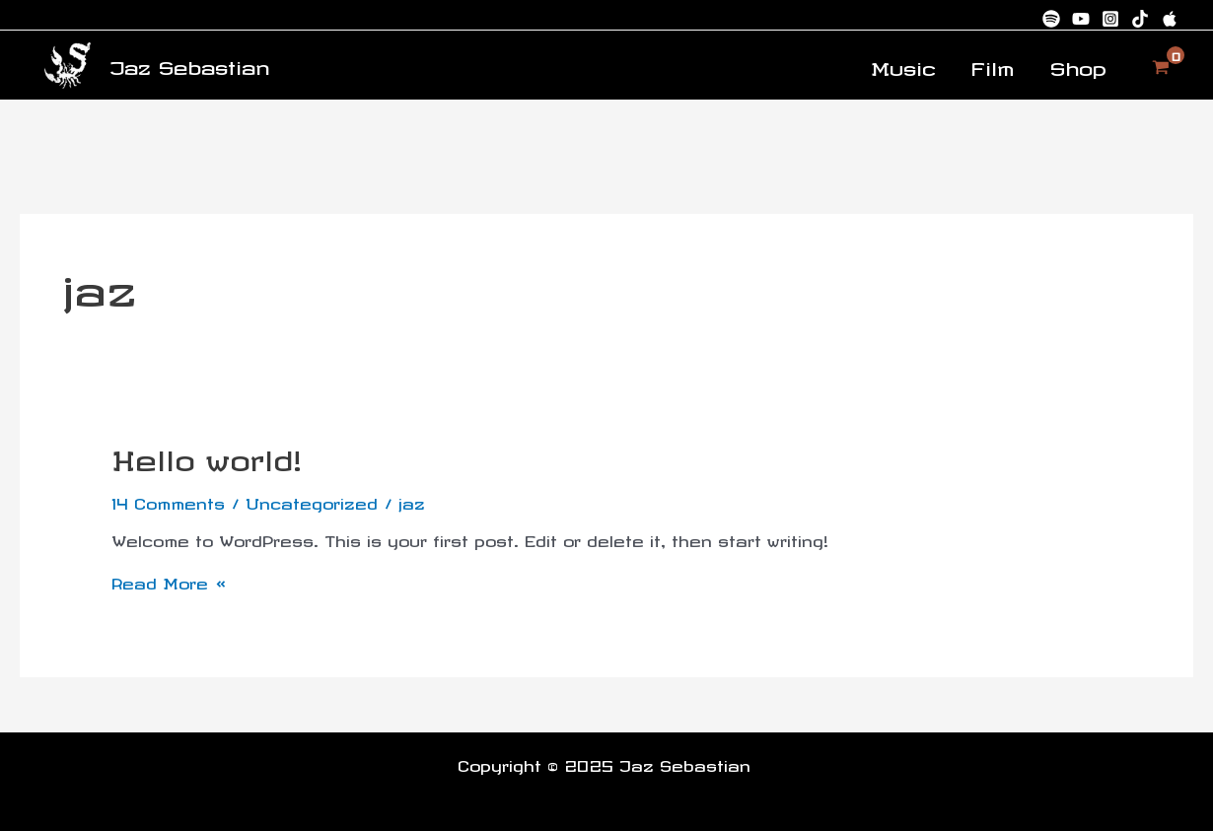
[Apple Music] (1169, 19)
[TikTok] (1140, 19)
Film (993, 65)
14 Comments (168, 501)
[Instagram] (1110, 19)
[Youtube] (1081, 19)
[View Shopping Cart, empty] (1161, 64)
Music (903, 65)
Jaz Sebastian (189, 64)
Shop (1078, 65)
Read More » (169, 578)
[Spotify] (1051, 19)
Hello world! (206, 455)
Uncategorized (312, 501)
